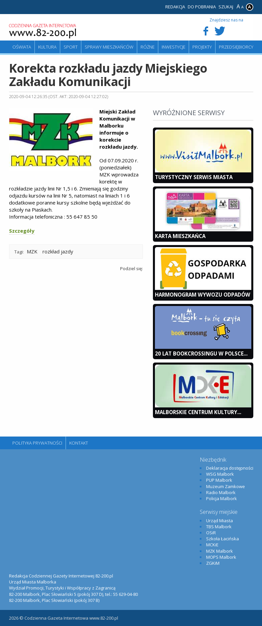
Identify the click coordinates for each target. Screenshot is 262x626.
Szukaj (226, 7)
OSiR (211, 533)
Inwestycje (173, 47)
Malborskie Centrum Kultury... (198, 412)
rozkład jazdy (57, 251)
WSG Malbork (220, 474)
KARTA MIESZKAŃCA (180, 236)
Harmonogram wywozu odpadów (202, 294)
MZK (32, 251)
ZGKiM (213, 563)
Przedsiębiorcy (236, 47)
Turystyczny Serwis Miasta (194, 177)
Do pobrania (202, 7)
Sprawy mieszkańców (109, 47)
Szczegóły (21, 230)
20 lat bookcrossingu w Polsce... (201, 353)
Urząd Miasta (219, 521)
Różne (148, 47)
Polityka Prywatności (37, 443)
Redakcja (175, 7)
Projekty (202, 47)
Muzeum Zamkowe (225, 486)
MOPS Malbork (221, 557)
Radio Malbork (221, 492)
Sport (71, 47)
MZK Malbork (219, 551)
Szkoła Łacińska (222, 539)
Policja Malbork (221, 498)
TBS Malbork (219, 527)
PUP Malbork (219, 480)
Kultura (47, 47)
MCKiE (212, 545)
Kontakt (78, 443)
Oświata (21, 47)
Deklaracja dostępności (229, 468)
